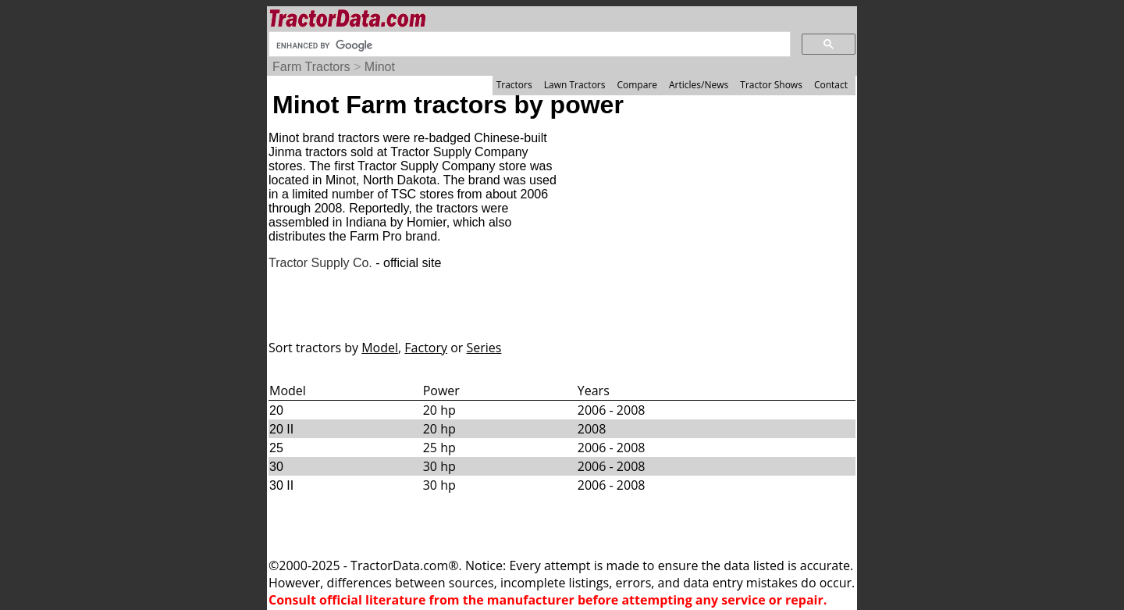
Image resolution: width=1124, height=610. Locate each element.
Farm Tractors (311, 66)
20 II (281, 429)
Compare (637, 84)
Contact (831, 84)
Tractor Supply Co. (320, 262)
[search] (528, 45)
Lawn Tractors (575, 84)
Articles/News (698, 84)
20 (276, 410)
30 (276, 466)
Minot (380, 66)
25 (276, 448)
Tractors (514, 84)
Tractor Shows (771, 84)
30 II (281, 485)
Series (484, 347)
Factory (425, 347)
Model (379, 347)
